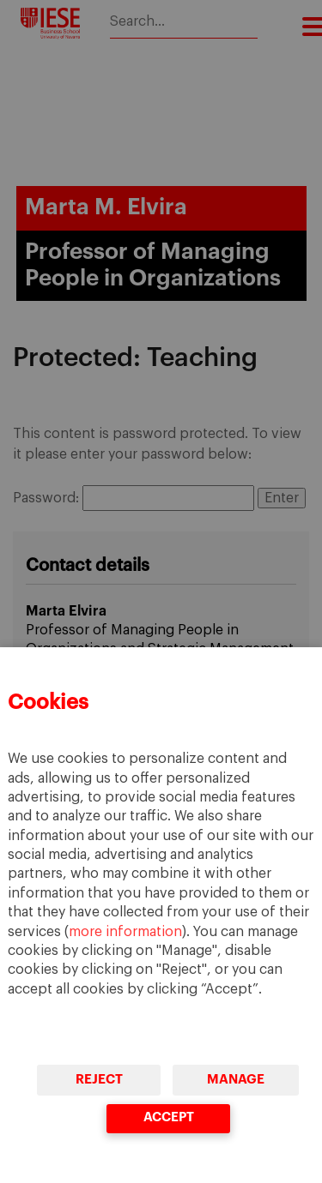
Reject (99, 1079)
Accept (168, 1117)
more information (125, 932)
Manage (235, 1079)
